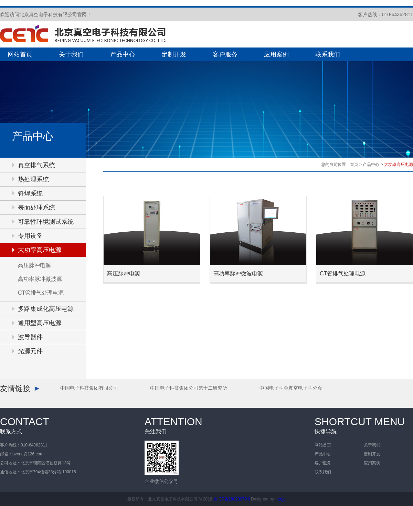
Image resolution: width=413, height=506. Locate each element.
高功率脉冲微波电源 (238, 273)
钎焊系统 (30, 193)
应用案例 (276, 54)
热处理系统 (33, 179)
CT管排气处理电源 (41, 293)
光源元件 (30, 351)
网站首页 (20, 54)
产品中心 (122, 54)
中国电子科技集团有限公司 (89, 388)
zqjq (282, 499)
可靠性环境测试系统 (46, 221)
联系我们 (327, 54)
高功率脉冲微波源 (40, 279)
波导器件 (30, 337)
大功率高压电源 (39, 249)
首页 (354, 164)
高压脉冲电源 (34, 265)
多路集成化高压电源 (46, 308)
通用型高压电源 (39, 322)
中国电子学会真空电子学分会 (291, 388)
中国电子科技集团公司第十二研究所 (188, 388)
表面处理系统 (36, 207)
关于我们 (71, 54)
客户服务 (225, 54)
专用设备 (30, 235)
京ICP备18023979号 (232, 499)
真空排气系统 (36, 165)
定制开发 (173, 54)
